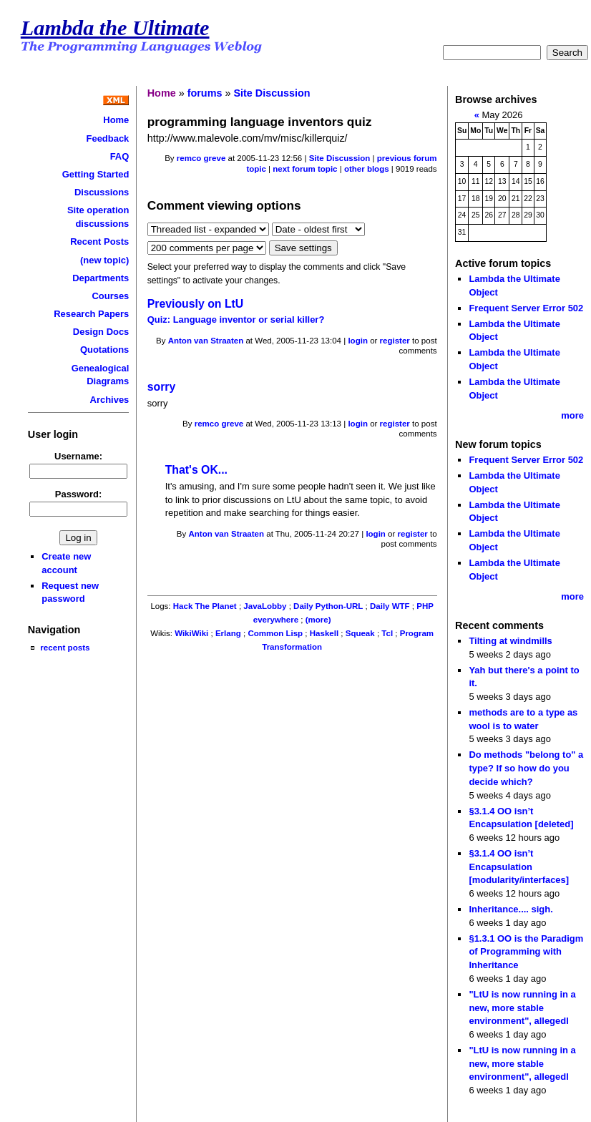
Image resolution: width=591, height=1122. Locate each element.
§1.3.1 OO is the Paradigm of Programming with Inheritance (526, 951)
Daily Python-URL (328, 606)
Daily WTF (390, 606)
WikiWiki (191, 633)
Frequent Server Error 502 (526, 308)
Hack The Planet (205, 606)
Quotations (104, 349)
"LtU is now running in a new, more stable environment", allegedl (522, 1007)
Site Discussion (271, 93)
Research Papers (91, 313)
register (395, 340)
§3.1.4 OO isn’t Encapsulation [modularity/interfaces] (519, 866)
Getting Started (96, 174)
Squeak (360, 633)
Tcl (387, 633)
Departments (100, 278)
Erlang (228, 633)
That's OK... (196, 470)
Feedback (108, 138)
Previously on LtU (195, 304)
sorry (161, 387)
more (572, 415)
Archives (110, 399)
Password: (78, 494)
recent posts (64, 647)
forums (205, 93)
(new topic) (104, 260)
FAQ (120, 156)
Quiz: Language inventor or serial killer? (236, 319)
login (358, 340)
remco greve (201, 158)
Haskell (324, 633)
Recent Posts (99, 241)
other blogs (366, 169)
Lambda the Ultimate (115, 28)
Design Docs (101, 331)
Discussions (101, 192)
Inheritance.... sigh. (510, 909)
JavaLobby (264, 606)
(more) (318, 619)
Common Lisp (275, 633)
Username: (78, 456)
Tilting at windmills (510, 640)
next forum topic (305, 169)
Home (116, 119)
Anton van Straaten (206, 340)
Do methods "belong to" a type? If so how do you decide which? (526, 767)
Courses (110, 296)
